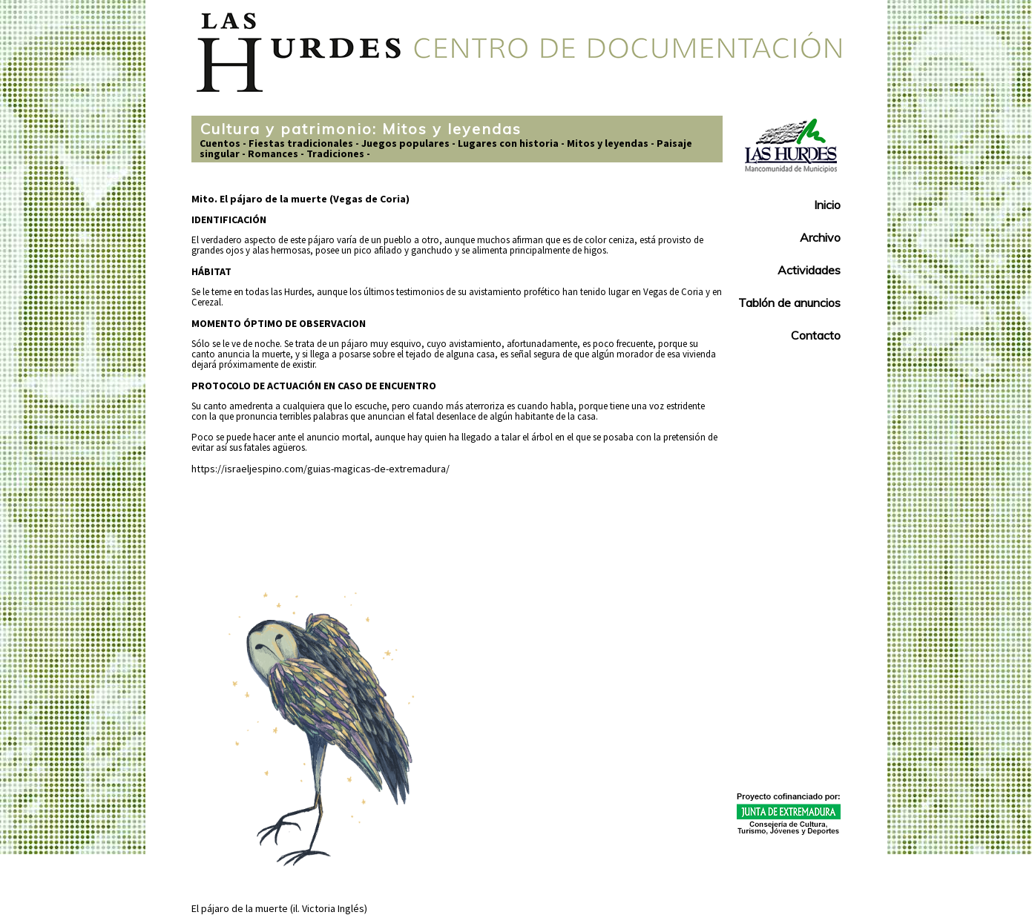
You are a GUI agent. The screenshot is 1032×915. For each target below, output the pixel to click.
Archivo (820, 237)
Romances (273, 153)
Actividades (809, 269)
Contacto (816, 335)
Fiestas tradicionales (301, 143)
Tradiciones (335, 153)
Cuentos (220, 143)
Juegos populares (405, 143)
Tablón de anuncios (789, 302)
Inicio (827, 204)
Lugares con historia (508, 143)
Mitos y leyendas (607, 143)
